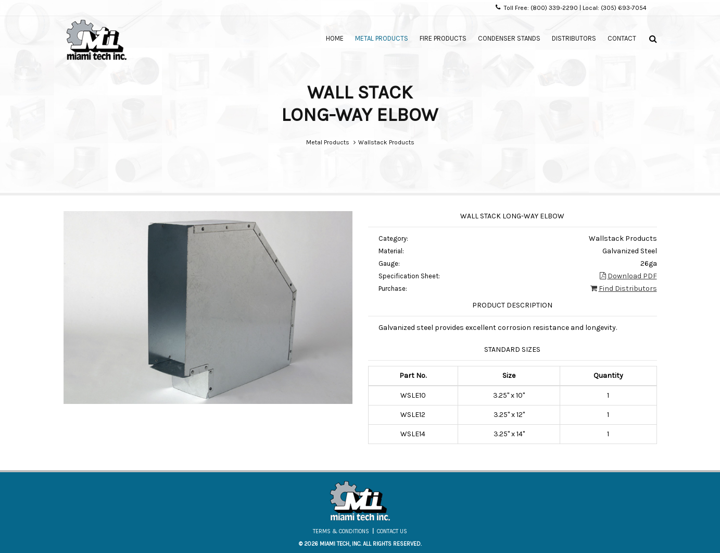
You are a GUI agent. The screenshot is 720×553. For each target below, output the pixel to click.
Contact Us (392, 531)
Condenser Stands (509, 38)
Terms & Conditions (341, 531)
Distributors (574, 38)
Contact (622, 38)
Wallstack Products (386, 142)
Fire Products (443, 38)
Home (335, 38)
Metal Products (381, 38)
